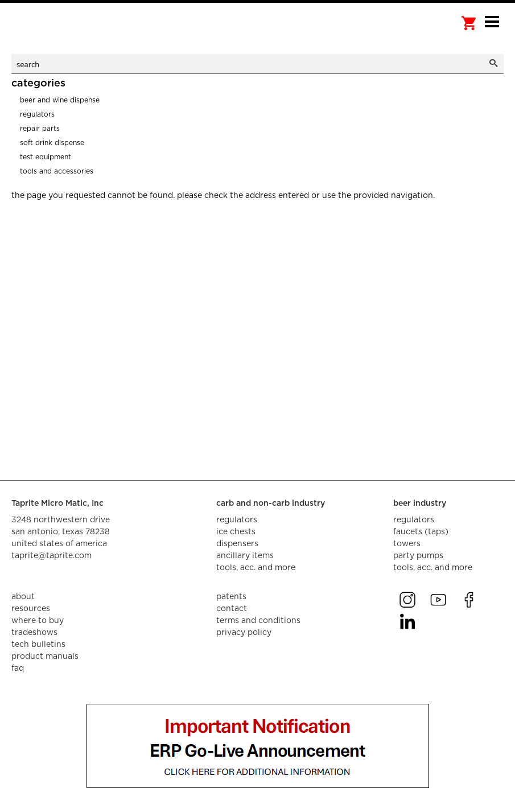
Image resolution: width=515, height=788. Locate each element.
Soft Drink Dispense (52, 142)
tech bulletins (38, 645)
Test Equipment (45, 157)
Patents (231, 597)
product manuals (45, 657)
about (23, 597)
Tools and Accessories (56, 171)
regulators (236, 520)
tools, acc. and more (255, 568)
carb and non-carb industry (270, 504)
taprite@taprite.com (51, 556)
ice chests (236, 532)
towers (407, 544)
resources (30, 609)
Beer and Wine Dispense (60, 100)
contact (231, 609)
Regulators (37, 114)
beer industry (419, 504)
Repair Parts (40, 128)
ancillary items (245, 556)
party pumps (418, 556)
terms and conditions (258, 621)
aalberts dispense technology (68, 34)
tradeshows (34, 633)
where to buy (37, 621)
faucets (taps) (420, 532)
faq (17, 669)
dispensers (237, 544)
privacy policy (243, 633)
